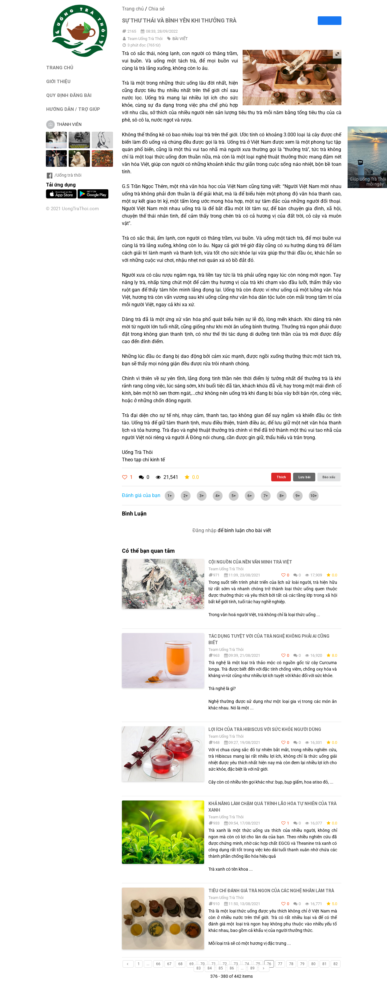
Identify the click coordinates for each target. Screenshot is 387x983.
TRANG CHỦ (59, 67)
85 (221, 968)
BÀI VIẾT (180, 38)
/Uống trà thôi (63, 175)
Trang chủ (133, 9)
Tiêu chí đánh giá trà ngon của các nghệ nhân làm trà (271, 890)
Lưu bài (304, 477)
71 (214, 964)
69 (191, 964)
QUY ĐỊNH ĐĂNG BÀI (68, 95)
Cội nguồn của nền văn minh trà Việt (250, 562)
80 (313, 964)
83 (198, 968)
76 (269, 964)
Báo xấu (328, 477)
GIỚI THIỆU (58, 81)
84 (210, 968)
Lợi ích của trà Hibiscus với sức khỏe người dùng (264, 729)
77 (280, 964)
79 (302, 964)
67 (169, 964)
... (148, 964)
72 (225, 964)
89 (252, 968)
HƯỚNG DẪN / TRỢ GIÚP (73, 109)
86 (232, 968)
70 (202, 964)
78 (291, 964)
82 (335, 964)
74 (247, 964)
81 (324, 964)
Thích (281, 477)
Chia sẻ (156, 9)
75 (258, 964)
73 (236, 964)
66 (158, 964)
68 (180, 964)
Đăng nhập (204, 530)
